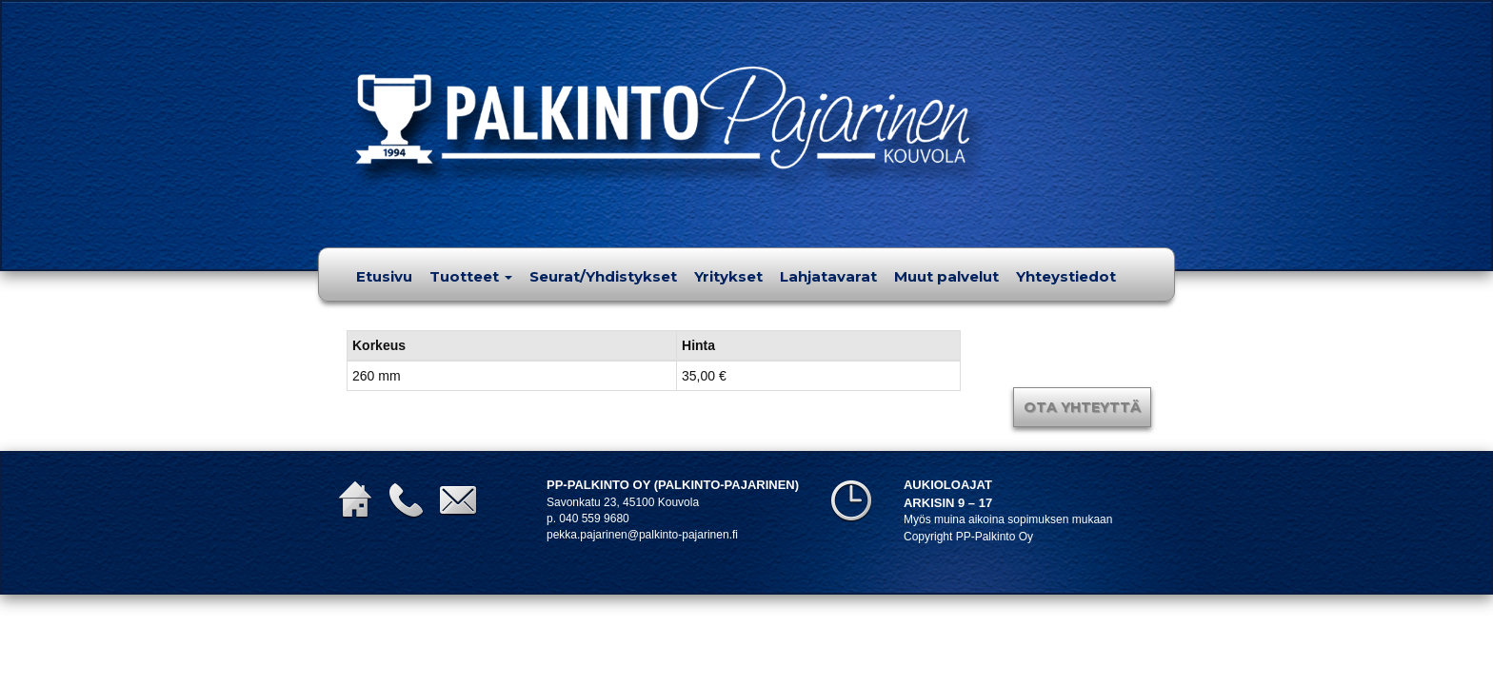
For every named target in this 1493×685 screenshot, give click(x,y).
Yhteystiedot (1066, 276)
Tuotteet (470, 276)
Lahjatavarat (828, 276)
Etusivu (384, 276)
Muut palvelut (946, 276)
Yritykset (728, 276)
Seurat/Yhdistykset (603, 276)
